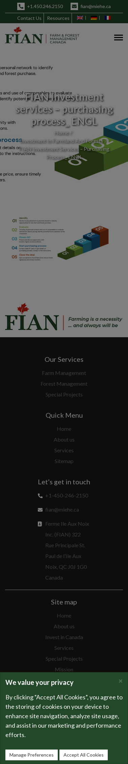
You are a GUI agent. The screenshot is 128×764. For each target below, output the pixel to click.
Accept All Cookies (83, 755)
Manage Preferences (31, 755)
